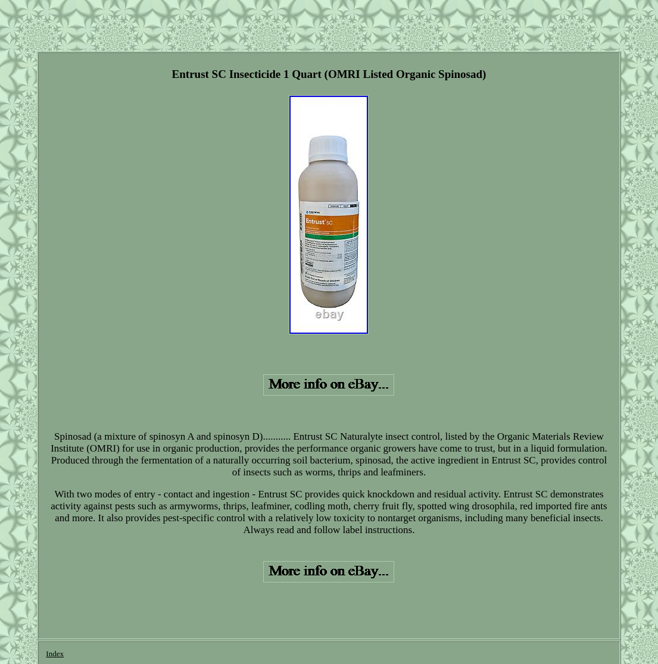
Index (55, 653)
